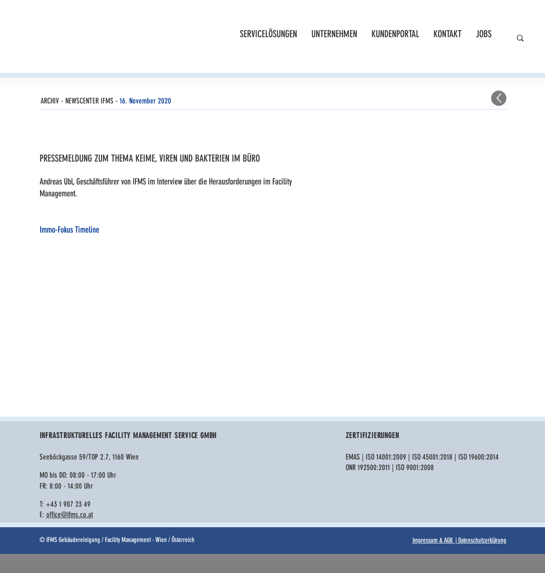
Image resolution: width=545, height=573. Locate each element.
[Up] (498, 98)
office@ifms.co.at (69, 514)
